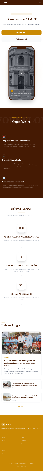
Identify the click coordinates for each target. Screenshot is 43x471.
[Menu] (40, 2)
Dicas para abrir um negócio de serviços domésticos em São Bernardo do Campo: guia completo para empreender (24, 385)
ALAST (4, 3)
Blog (23, 437)
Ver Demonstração (21, 39)
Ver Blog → (21, 406)
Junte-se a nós (21, 32)
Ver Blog (3, 453)
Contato (24, 440)
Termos (23, 444)
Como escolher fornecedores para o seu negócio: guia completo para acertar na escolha (19, 363)
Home (3, 437)
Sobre (3, 440)
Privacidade (4, 444)
